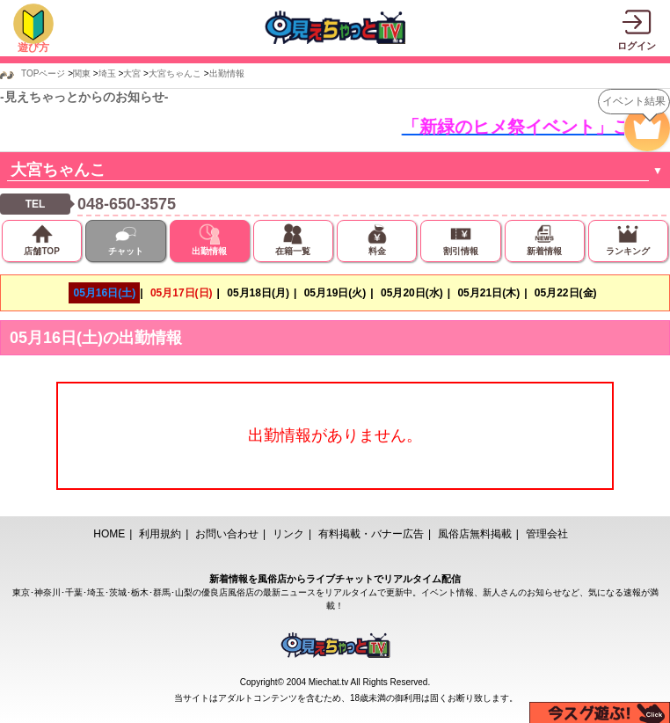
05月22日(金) (566, 293)
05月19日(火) (335, 293)
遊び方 (33, 47)
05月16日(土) (104, 293)
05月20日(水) (412, 293)
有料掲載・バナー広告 (371, 534)
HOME (109, 534)
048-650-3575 (126, 204)
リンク (288, 534)
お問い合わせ (227, 534)
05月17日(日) (181, 293)
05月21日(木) (488, 293)
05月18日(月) (258, 293)
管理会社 (547, 534)
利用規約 (160, 534)
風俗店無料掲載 (475, 534)
